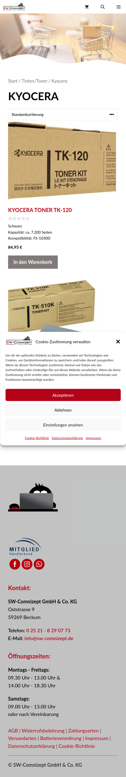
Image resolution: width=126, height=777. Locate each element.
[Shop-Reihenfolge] (63, 114)
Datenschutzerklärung (67, 442)
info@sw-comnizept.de (49, 638)
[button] (118, 346)
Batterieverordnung (61, 738)
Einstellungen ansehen (63, 429)
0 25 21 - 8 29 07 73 (48, 630)
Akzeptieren (63, 399)
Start (13, 81)
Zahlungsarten (84, 731)
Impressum (93, 442)
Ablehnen (63, 414)
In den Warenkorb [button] (32, 262)
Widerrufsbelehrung (44, 731)
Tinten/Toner (34, 81)
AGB (13, 731)
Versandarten (23, 738)
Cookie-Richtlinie (37, 442)
